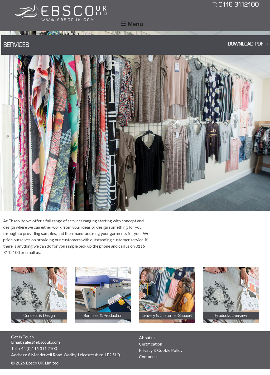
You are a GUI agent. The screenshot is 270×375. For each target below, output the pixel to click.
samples (48, 233)
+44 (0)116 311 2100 (37, 348)
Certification (150, 343)
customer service (128, 239)
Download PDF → (245, 44)
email (30, 252)
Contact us (148, 356)
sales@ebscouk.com (41, 341)
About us (147, 337)
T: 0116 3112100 (236, 4)
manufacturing (87, 233)
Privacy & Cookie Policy (160, 350)
